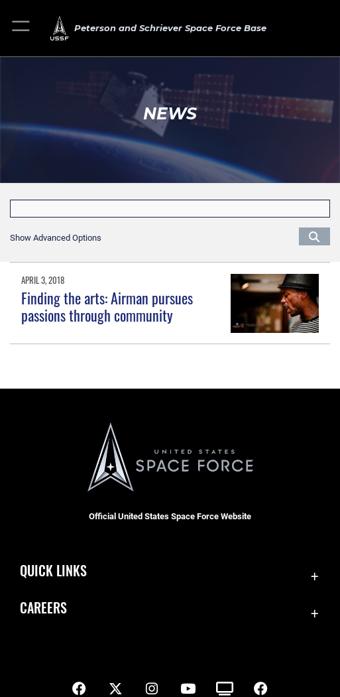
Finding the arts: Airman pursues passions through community (107, 306)
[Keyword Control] (170, 209)
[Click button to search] (314, 236)
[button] (21, 28)
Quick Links (53, 570)
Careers (43, 607)
